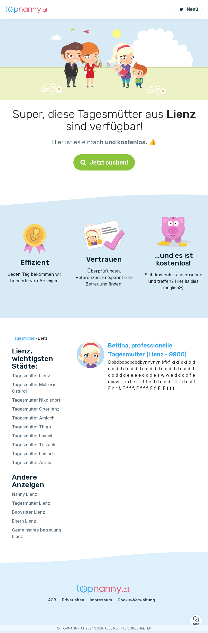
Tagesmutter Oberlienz (35, 409)
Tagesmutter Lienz (31, 375)
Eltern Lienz (24, 521)
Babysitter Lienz (28, 512)
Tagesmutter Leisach (33, 453)
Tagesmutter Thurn (31, 426)
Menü (189, 9)
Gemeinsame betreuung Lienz (36, 533)
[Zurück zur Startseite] (27, 9)
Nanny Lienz (24, 494)
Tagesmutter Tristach (33, 444)
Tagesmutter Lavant (32, 435)
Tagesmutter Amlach (33, 418)
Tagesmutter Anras (31, 462)
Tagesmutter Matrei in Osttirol (34, 388)
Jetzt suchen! (104, 162)
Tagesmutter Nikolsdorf (36, 400)
